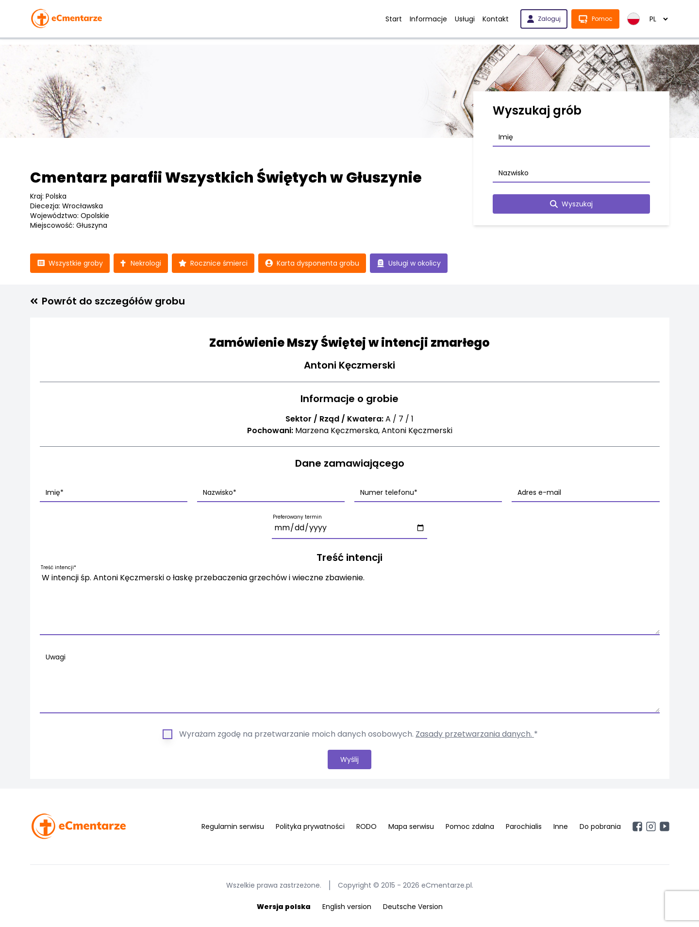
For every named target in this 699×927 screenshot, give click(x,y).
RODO (366, 826)
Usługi (465, 19)
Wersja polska (284, 906)
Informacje (428, 19)
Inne (560, 826)
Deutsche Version (413, 906)
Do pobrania (600, 826)
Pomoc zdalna (470, 826)
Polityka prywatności (310, 826)
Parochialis (524, 826)
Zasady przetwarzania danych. (475, 734)
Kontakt (496, 19)
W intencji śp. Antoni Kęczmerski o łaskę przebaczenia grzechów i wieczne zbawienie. (350, 601)
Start (393, 19)
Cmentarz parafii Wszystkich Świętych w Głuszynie (226, 178)
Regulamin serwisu (232, 826)
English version (346, 906)
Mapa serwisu (411, 826)
